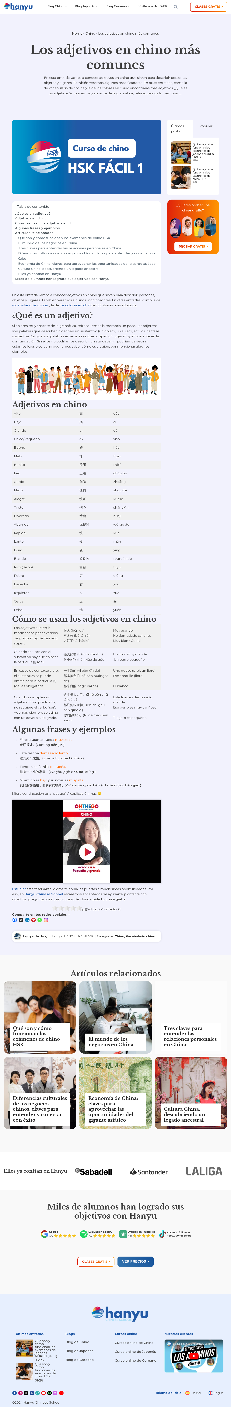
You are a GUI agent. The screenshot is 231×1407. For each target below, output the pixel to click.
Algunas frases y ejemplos (37, 228)
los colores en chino (76, 305)
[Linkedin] (27, 920)
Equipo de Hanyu (36, 936)
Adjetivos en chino (31, 218)
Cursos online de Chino (134, 1342)
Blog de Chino (77, 1342)
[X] (21, 920)
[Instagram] (46, 920)
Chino (90, 33)
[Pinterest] (34, 920)
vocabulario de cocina (30, 305)
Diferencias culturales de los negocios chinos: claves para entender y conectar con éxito (87, 255)
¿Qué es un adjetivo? (33, 213)
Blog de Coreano (79, 1360)
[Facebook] (15, 920)
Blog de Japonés (79, 1351)
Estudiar (19, 889)
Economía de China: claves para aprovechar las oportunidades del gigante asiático (87, 264)
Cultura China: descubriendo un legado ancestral (59, 269)
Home (77, 33)
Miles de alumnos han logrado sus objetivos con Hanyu (62, 279)
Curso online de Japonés (135, 1352)
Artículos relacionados (34, 233)
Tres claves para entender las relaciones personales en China (69, 248)
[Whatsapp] (40, 920)
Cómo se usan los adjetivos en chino (46, 223)
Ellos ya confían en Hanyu (39, 274)
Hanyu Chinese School (44, 894)
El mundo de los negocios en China (47, 243)
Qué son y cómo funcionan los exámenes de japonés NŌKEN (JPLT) (204, 151)
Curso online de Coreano (135, 1360)
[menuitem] (193, 1393)
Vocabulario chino (140, 936)
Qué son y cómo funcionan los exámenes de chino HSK (64, 238)
